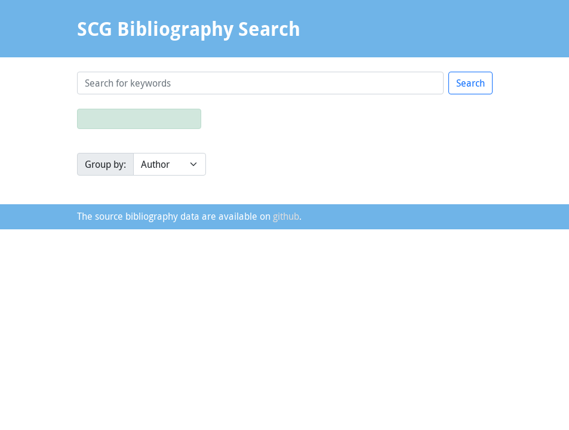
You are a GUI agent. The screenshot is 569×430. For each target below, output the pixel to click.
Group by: (105, 164)
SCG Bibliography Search (188, 29)
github (286, 216)
